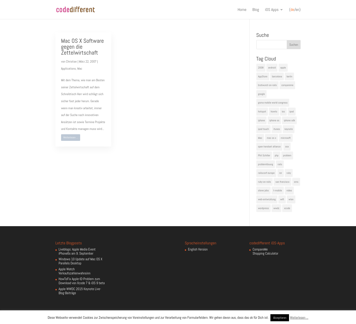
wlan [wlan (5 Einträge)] (291, 199)
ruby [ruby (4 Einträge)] (289, 173)
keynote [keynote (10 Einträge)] (288, 129)
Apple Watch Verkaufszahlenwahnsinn (74, 271)
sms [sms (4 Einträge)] (296, 182)
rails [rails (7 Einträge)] (280, 164)
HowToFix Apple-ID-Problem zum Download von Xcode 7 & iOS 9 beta (82, 281)
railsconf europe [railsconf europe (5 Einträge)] (266, 173)
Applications (68, 68)
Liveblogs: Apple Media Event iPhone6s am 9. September (77, 251)
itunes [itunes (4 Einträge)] (276, 129)
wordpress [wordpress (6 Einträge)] (263, 208)
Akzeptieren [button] (279, 318)
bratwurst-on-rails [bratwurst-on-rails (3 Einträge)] (267, 85)
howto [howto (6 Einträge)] (274, 111)
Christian (71, 61)
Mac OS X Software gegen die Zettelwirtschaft (82, 46)
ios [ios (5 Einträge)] (283, 111)
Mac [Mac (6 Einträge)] (260, 138)
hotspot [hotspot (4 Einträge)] (262, 111)
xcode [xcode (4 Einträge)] (287, 208)
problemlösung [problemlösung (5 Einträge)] (265, 164)
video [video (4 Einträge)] (289, 190)
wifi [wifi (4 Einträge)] (282, 199)
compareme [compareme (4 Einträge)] (287, 85)
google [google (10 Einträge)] (261, 94)
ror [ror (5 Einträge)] (280, 173)
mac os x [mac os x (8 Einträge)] (271, 138)
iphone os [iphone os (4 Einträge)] (274, 120)
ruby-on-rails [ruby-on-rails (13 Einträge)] (264, 182)
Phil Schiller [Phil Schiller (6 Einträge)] (264, 155)
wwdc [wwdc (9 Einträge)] (276, 208)
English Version (198, 249)
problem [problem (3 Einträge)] (287, 155)
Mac (79, 68)
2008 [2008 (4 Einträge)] (261, 67)
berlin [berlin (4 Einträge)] (289, 76)
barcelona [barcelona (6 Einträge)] (277, 76)
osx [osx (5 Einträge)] (287, 146)
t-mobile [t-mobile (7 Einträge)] (277, 190)
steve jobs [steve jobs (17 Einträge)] (263, 190)
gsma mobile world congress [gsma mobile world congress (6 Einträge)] (273, 102)
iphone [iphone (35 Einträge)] (261, 120)
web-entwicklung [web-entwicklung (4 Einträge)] (267, 199)
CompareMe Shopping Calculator (265, 251)
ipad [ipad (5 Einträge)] (291, 111)
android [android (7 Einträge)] (272, 67)
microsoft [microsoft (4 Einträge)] (286, 138)
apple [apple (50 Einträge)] (283, 67)
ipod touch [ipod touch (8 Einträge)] (263, 129)
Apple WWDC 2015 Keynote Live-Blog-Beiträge (80, 291)
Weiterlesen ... (70, 137)
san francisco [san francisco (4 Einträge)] (282, 182)
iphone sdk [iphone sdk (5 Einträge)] (289, 120)
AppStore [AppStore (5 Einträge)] (262, 76)
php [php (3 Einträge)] (276, 155)
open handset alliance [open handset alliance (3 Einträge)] (269, 146)
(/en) (295, 10)
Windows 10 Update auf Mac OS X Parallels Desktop (80, 261)
